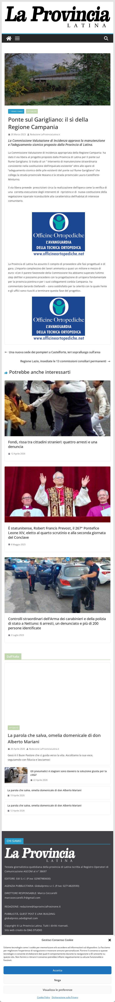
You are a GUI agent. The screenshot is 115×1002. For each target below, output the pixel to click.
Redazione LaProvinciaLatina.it (45, 134)
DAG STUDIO (34, 930)
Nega (57, 980)
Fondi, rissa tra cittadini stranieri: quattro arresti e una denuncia (52, 444)
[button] (109, 940)
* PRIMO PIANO (16, 111)
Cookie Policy (43, 997)
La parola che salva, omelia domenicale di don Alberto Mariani (54, 738)
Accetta (57, 970)
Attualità (31, 111)
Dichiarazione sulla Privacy (65, 997)
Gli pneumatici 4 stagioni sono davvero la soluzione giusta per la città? (68, 773)
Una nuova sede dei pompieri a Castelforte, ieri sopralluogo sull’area (52, 352)
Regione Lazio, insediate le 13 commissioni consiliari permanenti (65, 361)
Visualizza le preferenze (57, 990)
